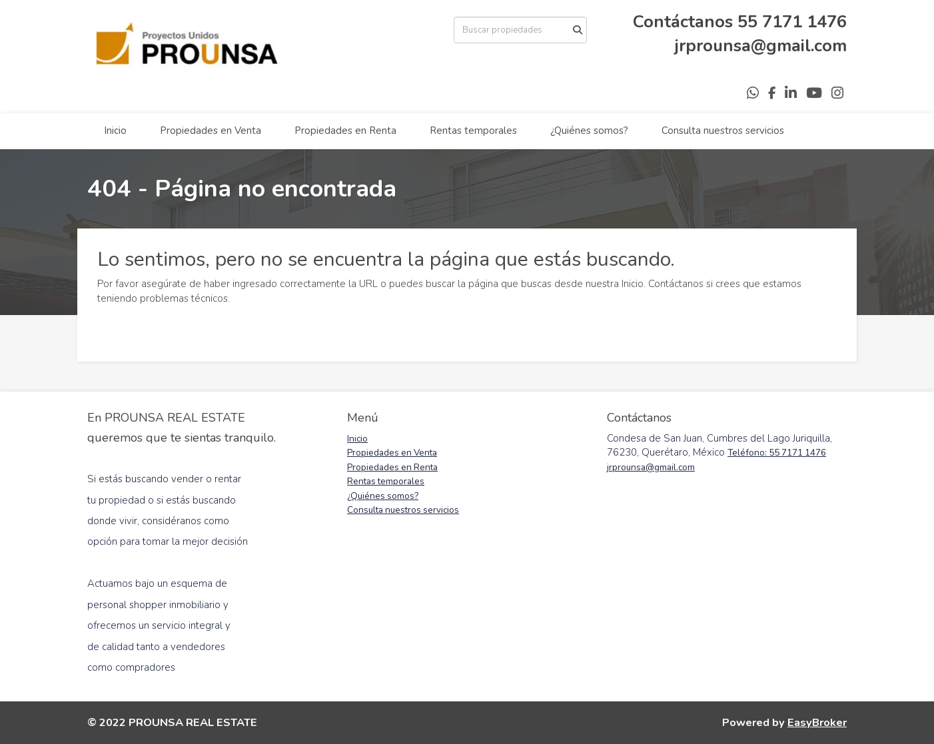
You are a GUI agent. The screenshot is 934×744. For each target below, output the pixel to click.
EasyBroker (817, 722)
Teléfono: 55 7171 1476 (776, 452)
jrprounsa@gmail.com (761, 45)
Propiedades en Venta (210, 130)
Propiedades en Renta (345, 130)
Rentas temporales (473, 130)
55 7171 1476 (792, 21)
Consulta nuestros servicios (723, 130)
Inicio (115, 130)
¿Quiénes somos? (589, 130)
